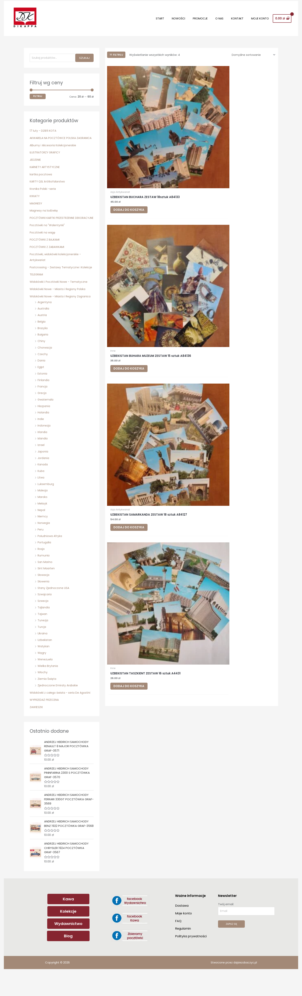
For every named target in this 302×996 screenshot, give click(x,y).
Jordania (44, 478)
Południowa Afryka (51, 556)
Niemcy (43, 537)
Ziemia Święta (48, 699)
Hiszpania (44, 426)
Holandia (44, 433)
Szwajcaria (45, 615)
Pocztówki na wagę (43, 241)
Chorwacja (45, 368)
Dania (42, 381)
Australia (44, 329)
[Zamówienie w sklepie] (251, 51)
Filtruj (37, 93)
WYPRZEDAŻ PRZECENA (45, 726)
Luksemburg (46, 504)
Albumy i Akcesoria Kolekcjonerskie (54, 148)
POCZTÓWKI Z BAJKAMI (46, 248)
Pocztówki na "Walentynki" (48, 234)
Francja (43, 407)
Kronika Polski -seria (44, 192)
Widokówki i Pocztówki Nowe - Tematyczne (60, 296)
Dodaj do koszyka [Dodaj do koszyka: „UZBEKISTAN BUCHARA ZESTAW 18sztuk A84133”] (133, 143)
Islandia (43, 459)
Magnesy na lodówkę (45, 214)
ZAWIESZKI (37, 733)
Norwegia (44, 543)
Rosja (41, 569)
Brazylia (43, 348)
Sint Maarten (47, 589)
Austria (43, 335)
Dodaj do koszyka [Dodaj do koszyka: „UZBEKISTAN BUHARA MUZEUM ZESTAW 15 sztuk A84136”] (191, 143)
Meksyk (43, 524)
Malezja (43, 511)
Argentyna (45, 322)
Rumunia (44, 576)
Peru (41, 550)
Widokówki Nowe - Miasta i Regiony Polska (59, 303)
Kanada (43, 485)
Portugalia (45, 563)
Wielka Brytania (48, 686)
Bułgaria (43, 355)
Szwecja (43, 621)
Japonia (43, 472)
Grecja (42, 413)
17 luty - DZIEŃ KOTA (44, 128)
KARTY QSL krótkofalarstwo (49, 184)
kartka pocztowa (42, 177)
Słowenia (44, 602)
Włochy (43, 693)
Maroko (43, 517)
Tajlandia (44, 628)
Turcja (42, 647)
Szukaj (84, 55)
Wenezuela (46, 679)
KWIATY (35, 199)
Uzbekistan (45, 660)
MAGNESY (36, 206)
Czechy (43, 374)
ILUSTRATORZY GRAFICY (46, 155)
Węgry (42, 673)
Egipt (41, 387)
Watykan (44, 667)
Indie (41, 439)
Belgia (42, 342)
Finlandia (44, 400)
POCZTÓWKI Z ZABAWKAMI (48, 255)
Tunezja (43, 641)
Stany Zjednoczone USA (55, 608)
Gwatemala (46, 420)
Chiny (41, 361)
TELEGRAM (37, 289)
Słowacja (44, 595)
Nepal (42, 530)
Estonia (43, 394)
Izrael (41, 465)
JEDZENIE (35, 163)
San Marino (45, 582)
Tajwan (43, 634)
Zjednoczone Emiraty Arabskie (59, 705)
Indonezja (44, 446)
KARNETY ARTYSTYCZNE (46, 170)
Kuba (41, 491)
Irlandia (43, 452)
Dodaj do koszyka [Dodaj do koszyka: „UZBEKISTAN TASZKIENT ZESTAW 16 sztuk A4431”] (133, 239)
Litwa (41, 498)
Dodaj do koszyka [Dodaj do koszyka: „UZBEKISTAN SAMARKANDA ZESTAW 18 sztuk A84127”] (248, 143)
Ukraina (43, 653)
